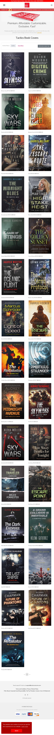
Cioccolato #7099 (32, 339)
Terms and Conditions (21, 689)
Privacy (29, 689)
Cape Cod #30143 (32, 91)
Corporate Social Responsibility (18, 691)
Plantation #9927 (32, 380)
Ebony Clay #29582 (33, 297)
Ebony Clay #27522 (6, 91)
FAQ (5, 691)
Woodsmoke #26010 (6, 215)
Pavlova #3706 (5, 628)
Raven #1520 (31, 587)
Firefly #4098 (4, 669)
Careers (38, 691)
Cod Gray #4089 (32, 463)
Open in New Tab (44, 46)
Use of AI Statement (45, 691)
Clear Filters (21, 45)
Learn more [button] (24, 726)
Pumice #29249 (5, 132)
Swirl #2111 (3, 587)
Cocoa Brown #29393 (33, 256)
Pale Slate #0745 (5, 545)
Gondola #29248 (5, 463)
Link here (39, 32)
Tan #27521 (31, 421)
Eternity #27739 (5, 421)
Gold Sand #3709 (32, 628)
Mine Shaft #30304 (32, 215)
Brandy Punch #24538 (33, 132)
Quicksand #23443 (5, 297)
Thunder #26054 (5, 173)
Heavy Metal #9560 (6, 256)
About (8, 691)
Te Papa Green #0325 (33, 545)
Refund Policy (34, 689)
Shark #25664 (4, 339)
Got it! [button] (16, 730)
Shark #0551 (4, 504)
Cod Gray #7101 (32, 504)
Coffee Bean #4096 (6, 380)
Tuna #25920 (31, 173)
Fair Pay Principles (30, 691)
